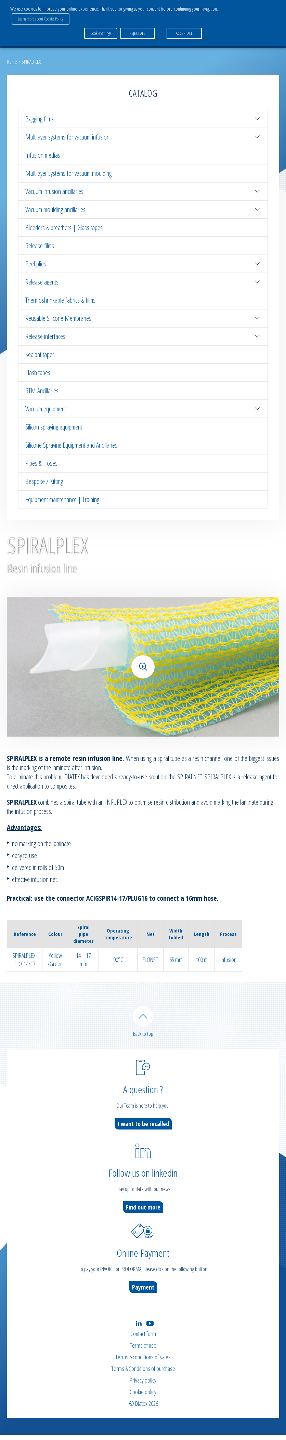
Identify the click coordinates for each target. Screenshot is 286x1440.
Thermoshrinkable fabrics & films (60, 300)
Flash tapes (37, 372)
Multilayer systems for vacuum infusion (143, 137)
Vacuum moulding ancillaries (143, 209)
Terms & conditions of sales (143, 1362)
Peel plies (143, 263)
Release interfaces (143, 336)
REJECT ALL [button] (136, 24)
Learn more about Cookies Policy (247, 11)
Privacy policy (143, 1385)
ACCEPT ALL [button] (182, 24)
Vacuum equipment (143, 408)
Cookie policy (143, 1397)
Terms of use (143, 1350)
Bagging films (143, 118)
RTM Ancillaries (41, 390)
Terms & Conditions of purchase (143, 1374)
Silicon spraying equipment (53, 427)
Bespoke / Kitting (44, 481)
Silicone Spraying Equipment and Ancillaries (71, 445)
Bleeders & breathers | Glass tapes (64, 227)
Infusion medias (42, 155)
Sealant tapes (40, 354)
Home (12, 61)
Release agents (143, 282)
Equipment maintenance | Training (62, 499)
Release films (39, 245)
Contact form (143, 1339)
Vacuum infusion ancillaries (143, 191)
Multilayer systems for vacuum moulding (68, 173)
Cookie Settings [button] (100, 24)
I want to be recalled (143, 1128)
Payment (143, 1292)
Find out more (143, 1212)
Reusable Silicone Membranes (143, 318)
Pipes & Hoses (41, 463)
